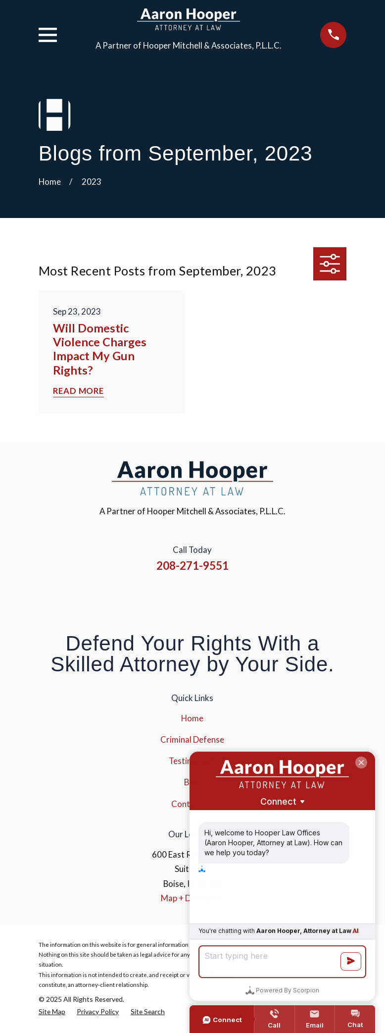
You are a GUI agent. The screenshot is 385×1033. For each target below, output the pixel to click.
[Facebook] (153, 597)
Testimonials (192, 761)
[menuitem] (52, 1012)
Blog (192, 782)
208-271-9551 (192, 565)
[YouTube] (206, 597)
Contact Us (192, 804)
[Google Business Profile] (232, 597)
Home (192, 718)
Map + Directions (192, 898)
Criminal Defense (192, 739)
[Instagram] (180, 597)
